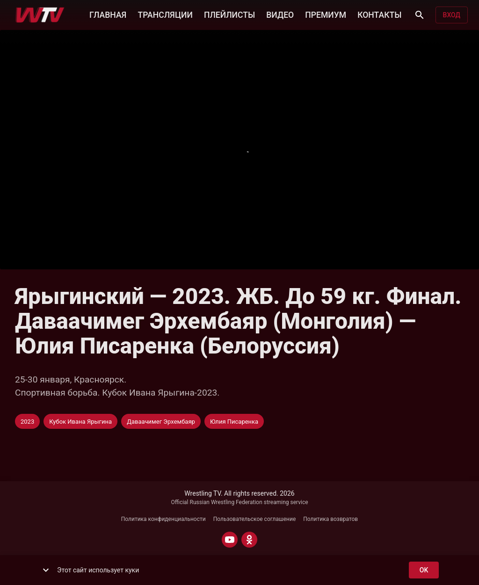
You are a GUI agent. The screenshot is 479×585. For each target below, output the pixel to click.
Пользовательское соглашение (254, 519)
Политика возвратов (330, 519)
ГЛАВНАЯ (108, 14)
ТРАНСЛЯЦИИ (165, 14)
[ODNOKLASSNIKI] (249, 540)
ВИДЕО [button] (280, 14)
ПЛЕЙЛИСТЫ (229, 14)
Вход (451, 15)
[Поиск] (419, 15)
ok (424, 570)
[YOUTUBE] (230, 540)
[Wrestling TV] (40, 15)
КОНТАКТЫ (379, 14)
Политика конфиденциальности (163, 519)
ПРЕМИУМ (325, 14)
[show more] (46, 570)
